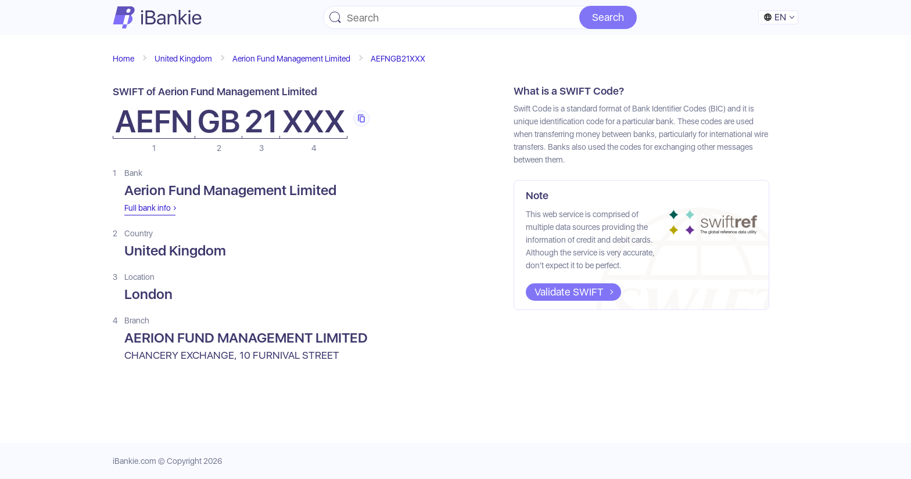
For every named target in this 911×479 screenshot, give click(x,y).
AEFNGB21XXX (398, 58)
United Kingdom (183, 58)
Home (123, 58)
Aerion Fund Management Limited (291, 58)
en (774, 17)
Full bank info (147, 208)
